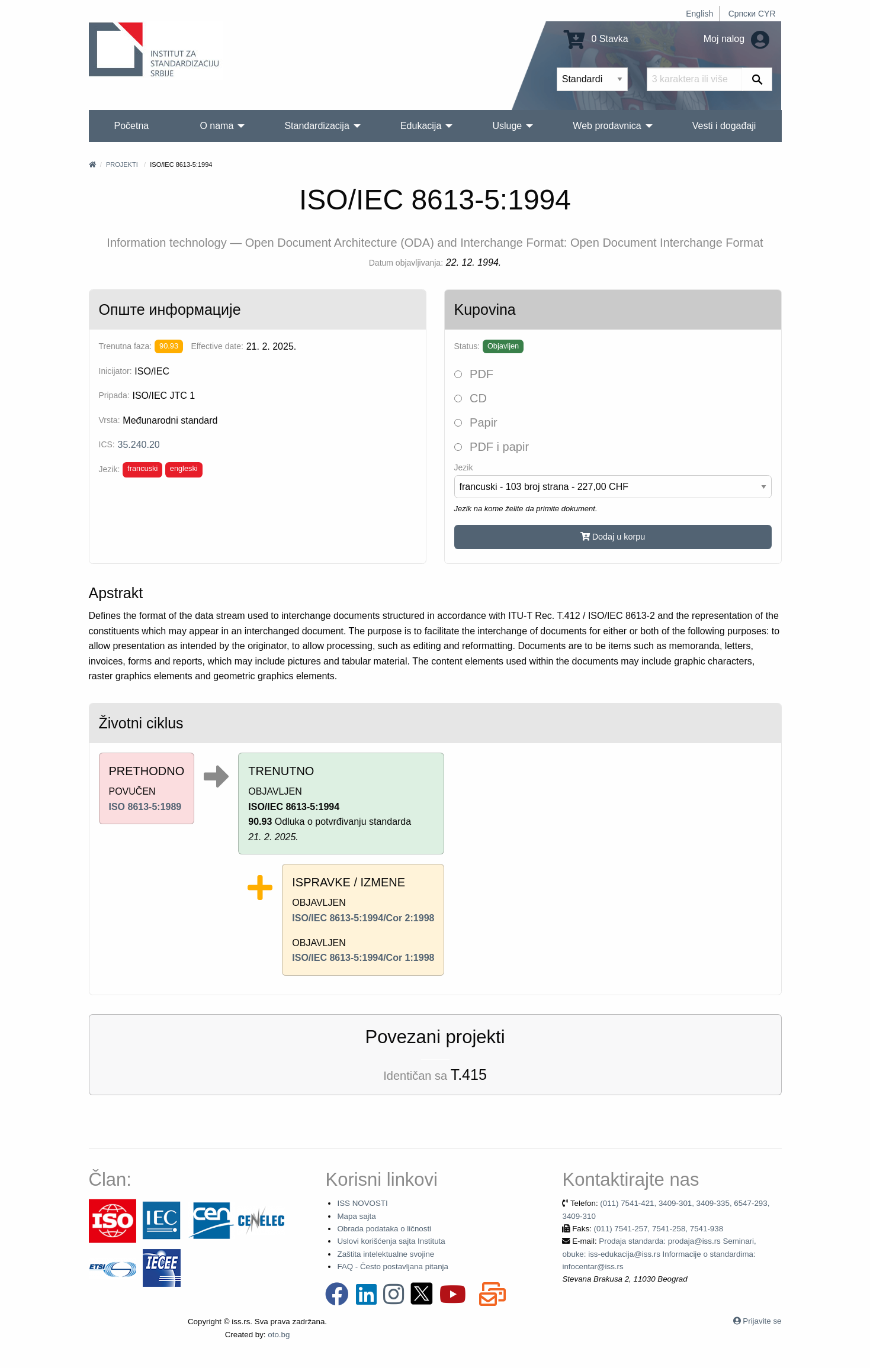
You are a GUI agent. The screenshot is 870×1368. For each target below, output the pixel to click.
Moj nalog (736, 39)
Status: (467, 346)
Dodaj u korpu (613, 536)
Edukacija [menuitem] (420, 126)
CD (470, 398)
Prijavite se (762, 1321)
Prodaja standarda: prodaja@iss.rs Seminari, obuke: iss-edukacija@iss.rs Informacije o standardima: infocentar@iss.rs (659, 1254)
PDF (474, 373)
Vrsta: (109, 420)
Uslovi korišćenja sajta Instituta (391, 1241)
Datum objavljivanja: (406, 262)
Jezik (463, 467)
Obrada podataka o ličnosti (384, 1228)
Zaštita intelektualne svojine (385, 1254)
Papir (475, 422)
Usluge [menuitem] (507, 126)
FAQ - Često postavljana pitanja (392, 1266)
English (699, 13)
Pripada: (114, 395)
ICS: (107, 444)
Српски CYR (752, 13)
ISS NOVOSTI (362, 1203)
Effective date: (217, 346)
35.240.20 (139, 445)
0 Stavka (596, 39)
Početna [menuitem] (131, 126)
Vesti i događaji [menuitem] (724, 126)
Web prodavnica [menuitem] (607, 126)
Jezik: (109, 469)
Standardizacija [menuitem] (316, 126)
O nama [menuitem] (216, 126)
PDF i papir (491, 446)
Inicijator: (115, 371)
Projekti (122, 164)
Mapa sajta (356, 1216)
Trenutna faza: (125, 346)
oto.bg (279, 1334)
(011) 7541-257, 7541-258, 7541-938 (658, 1228)
